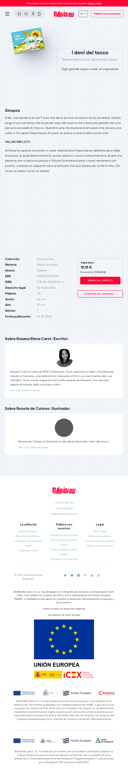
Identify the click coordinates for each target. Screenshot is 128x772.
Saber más (95, 3)
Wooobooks (45, 259)
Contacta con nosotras (64, 559)
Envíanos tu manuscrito (64, 535)
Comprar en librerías (99, 294)
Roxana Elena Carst (76, 59)
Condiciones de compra (100, 541)
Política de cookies (100, 536)
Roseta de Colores (105, 59)
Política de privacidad (100, 546)
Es (82, 14)
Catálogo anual (28, 550)
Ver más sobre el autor (25, 390)
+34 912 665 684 (64, 508)
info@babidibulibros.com (64, 514)
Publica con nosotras (107, 13)
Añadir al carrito (100, 280)
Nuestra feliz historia (28, 536)
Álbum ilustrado (47, 264)
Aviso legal (100, 531)
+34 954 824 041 (64, 503)
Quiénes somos (28, 531)
